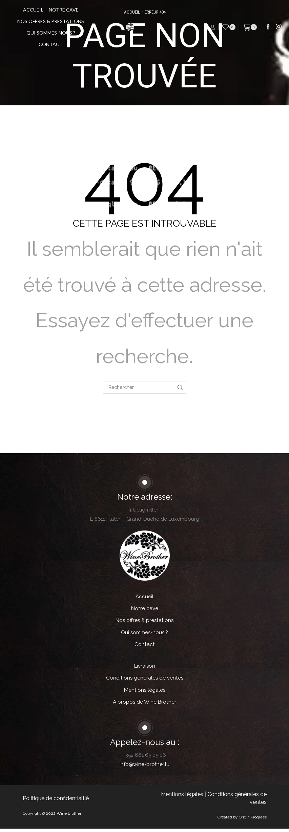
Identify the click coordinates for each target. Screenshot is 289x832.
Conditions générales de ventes (144, 680)
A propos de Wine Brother (144, 705)
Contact (52, 44)
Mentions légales (144, 692)
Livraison (144, 668)
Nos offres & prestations (52, 21)
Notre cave (65, 10)
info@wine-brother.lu (144, 768)
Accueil (35, 10)
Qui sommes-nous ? (52, 33)
